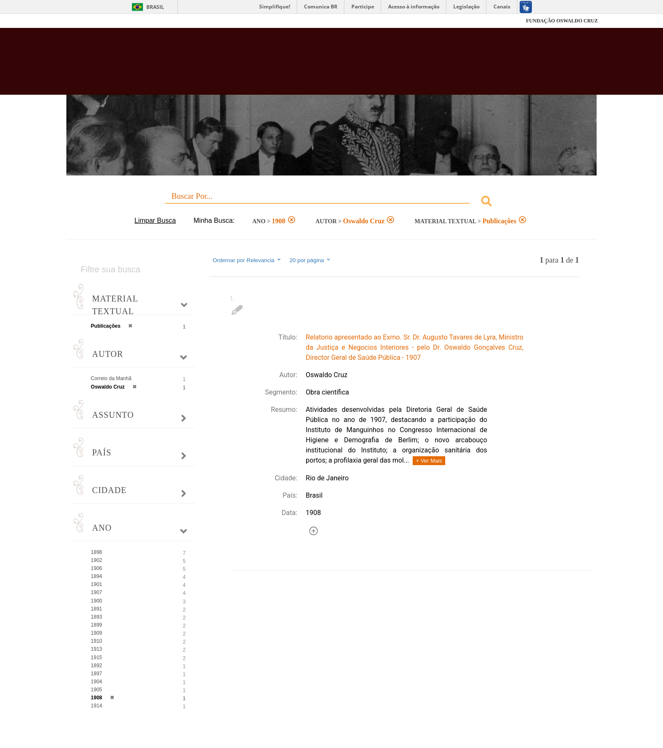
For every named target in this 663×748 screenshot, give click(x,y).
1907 (96, 592)
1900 (96, 601)
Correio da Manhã (111, 378)
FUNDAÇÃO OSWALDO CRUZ (562, 21)
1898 (96, 552)
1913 (96, 649)
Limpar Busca (155, 220)
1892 (96, 666)
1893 (96, 617)
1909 (96, 633)
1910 (96, 641)
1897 (96, 674)
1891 (96, 609)
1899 (96, 625)
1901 (96, 584)
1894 (96, 576)
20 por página (311, 260)
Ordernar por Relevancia (247, 260)
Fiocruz (86, 21)
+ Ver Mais (429, 461)
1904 (96, 682)
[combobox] (331, 202)
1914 (96, 706)
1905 (96, 690)
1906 (96, 568)
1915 (96, 657)
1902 (96, 560)
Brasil (155, 7)
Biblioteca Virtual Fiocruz (285, 65)
